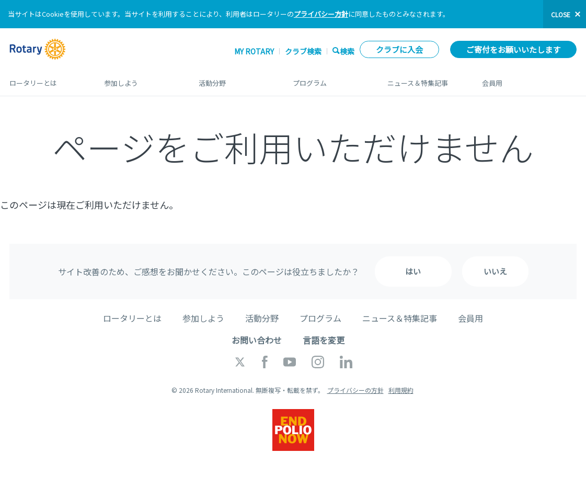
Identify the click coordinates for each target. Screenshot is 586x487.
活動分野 (235, 79)
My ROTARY (254, 51)
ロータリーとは (46, 79)
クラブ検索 (303, 51)
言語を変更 (323, 340)
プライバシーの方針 (355, 390)
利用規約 (400, 390)
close (560, 14)
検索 (347, 51)
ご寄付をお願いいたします (513, 49)
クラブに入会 (399, 49)
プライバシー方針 (321, 14)
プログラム (329, 79)
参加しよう (141, 79)
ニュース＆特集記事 (424, 79)
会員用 (529, 79)
